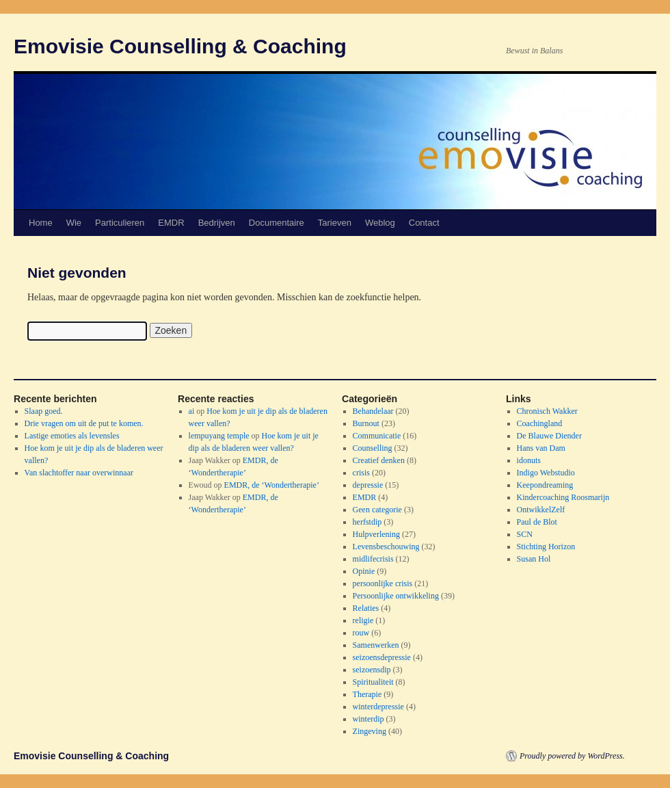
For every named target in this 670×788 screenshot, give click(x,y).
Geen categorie (377, 509)
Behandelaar (373, 411)
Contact (424, 223)
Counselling (372, 448)
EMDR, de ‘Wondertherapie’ (271, 485)
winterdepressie (378, 706)
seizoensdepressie (382, 657)
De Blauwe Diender (549, 436)
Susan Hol (534, 559)
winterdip (368, 719)
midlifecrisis (373, 559)
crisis (361, 472)
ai (192, 411)
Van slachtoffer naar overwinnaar (79, 472)
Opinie (364, 571)
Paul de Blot (537, 522)
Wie (73, 223)
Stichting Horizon (546, 546)
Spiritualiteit (373, 682)
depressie (368, 485)
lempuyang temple (219, 436)
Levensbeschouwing (386, 546)
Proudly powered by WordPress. (572, 756)
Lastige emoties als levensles (72, 436)
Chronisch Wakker (547, 411)
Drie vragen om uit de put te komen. (84, 423)
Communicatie (377, 436)
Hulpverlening (376, 534)
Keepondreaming (545, 485)
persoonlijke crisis (383, 583)
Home (41, 223)
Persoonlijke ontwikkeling (396, 596)
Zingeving (369, 731)
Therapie (367, 694)
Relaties (366, 608)
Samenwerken (376, 645)
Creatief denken (379, 460)
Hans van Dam (541, 448)
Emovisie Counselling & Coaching (180, 46)
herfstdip (367, 522)
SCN (525, 534)
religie (363, 620)
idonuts (529, 460)
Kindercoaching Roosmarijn (563, 497)
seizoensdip (372, 669)
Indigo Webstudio (546, 472)
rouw (361, 633)
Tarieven (334, 223)
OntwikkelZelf (541, 509)
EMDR (171, 223)
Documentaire (276, 223)
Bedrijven (216, 223)
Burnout (366, 423)
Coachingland (540, 423)
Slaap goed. (44, 411)
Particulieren (119, 223)
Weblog (380, 223)
